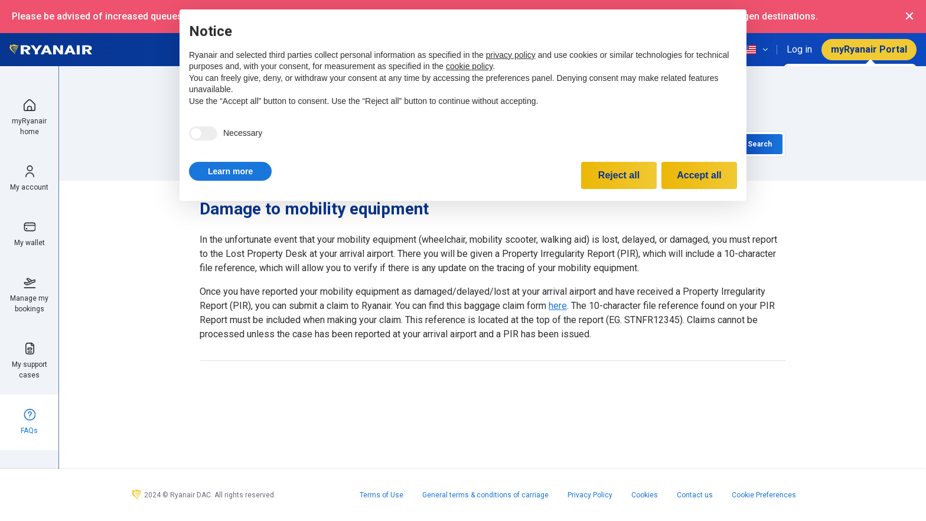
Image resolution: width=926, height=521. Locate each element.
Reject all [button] (619, 175)
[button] (230, 171)
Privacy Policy (590, 495)
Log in (799, 49)
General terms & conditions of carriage (485, 495)
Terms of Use (381, 495)
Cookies (644, 495)
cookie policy (469, 66)
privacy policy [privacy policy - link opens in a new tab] (511, 55)
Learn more (230, 171)
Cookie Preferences (764, 495)
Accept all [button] (699, 175)
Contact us (695, 495)
